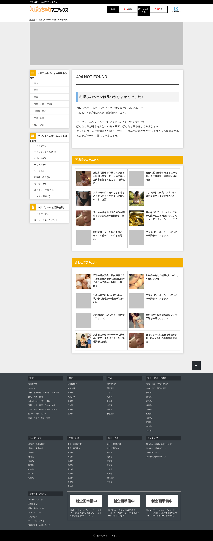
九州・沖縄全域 (113, 448)
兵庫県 (109, 401)
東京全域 (32, 388)
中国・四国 (38, 117)
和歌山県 (110, 414)
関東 (35, 90)
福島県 (31, 478)
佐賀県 (109, 461)
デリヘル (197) (41, 164)
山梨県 (149, 414)
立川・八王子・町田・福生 (39, 418)
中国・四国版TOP (75, 444)
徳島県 (70, 478)
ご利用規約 (32, 517)
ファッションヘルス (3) (45, 152)
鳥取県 (70, 461)
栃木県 (70, 409)
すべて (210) (40, 145)
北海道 (31, 457)
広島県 (70, 452)
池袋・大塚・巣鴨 (35, 397)
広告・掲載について (36, 508)
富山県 (149, 426)
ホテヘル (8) (40, 158)
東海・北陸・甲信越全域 (156, 388)
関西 (35, 96)
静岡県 (149, 397)
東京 (35, 83)
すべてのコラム (41, 213)
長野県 (149, 418)
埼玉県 (70, 393)
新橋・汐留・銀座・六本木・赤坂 (41, 405)
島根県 (70, 465)
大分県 (109, 469)
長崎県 (109, 465)
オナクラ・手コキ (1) (44, 190)
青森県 (31, 461)
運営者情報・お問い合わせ (39, 525)
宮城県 (31, 452)
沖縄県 (109, 482)
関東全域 (71, 388)
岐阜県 (149, 405)
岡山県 (70, 457)
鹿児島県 (110, 478)
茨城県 (70, 405)
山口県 (70, 469)
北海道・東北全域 (35, 448)
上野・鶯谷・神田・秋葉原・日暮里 (42, 409)
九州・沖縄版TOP (114, 444)
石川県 (149, 422)
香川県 (70, 474)
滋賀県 (109, 405)
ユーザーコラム (152, 452)
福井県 (149, 431)
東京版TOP (32, 384)
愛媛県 (70, 482)
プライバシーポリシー (37, 521)
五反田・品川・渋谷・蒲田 (39, 401)
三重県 (149, 409)
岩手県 (31, 474)
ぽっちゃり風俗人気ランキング (159, 444)
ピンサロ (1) (40, 183)
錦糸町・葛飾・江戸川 (37, 414)
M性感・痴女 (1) (42, 177)
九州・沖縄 (38, 124)
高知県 (70, 486)
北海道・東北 (39, 110)
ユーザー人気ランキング (45, 220)
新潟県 (149, 401)
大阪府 (109, 393)
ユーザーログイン (35, 500)
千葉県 (70, 401)
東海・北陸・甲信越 (42, 103)
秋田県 (31, 465)
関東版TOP (72, 384)
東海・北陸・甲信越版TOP (157, 384)
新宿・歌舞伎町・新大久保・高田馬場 (43, 393)
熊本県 (109, 457)
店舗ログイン (33, 504)
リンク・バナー (34, 512)
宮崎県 (109, 474)
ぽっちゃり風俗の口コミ (156, 448)
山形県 (31, 469)
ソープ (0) (39, 171)
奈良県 (109, 409)
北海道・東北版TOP (36, 444)
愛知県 (149, 393)
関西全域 (110, 388)
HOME (32, 20)
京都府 (109, 397)
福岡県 (109, 452)
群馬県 (70, 414)
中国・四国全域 (74, 448)
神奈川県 (71, 397)
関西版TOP (111, 384)
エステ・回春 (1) (42, 196)
